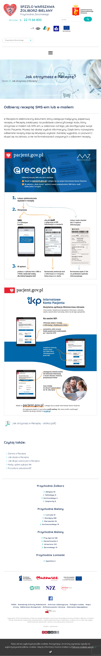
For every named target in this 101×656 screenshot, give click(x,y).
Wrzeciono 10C (50, 544)
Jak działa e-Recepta (18, 457)
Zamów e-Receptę (17, 453)
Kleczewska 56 (50, 521)
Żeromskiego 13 (50, 547)
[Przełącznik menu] (50, 52)
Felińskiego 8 (50, 495)
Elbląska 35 (50, 492)
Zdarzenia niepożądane (77, 607)
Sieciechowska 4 (51, 541)
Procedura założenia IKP (19, 468)
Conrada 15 (50, 515)
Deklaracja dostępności (30, 607)
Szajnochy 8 (50, 501)
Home (5, 81)
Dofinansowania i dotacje (54, 607)
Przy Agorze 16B (50, 538)
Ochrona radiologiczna (58, 604)
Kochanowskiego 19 (50, 524)
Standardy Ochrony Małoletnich (32, 604)
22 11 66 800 (33, 20)
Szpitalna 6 (50, 561)
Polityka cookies (77, 604)
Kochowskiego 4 (50, 498)
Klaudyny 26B (50, 518)
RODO (13, 604)
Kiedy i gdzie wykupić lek (19, 464)
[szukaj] (88, 19)
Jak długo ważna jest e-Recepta (24, 461)
